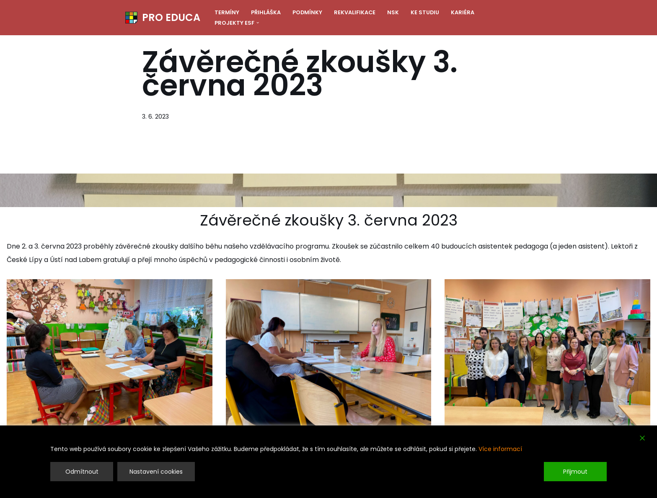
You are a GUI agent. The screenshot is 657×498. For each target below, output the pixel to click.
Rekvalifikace (354, 12)
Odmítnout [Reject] (81, 471)
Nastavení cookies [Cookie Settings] (156, 471)
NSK (393, 12)
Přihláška (266, 12)
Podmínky (307, 12)
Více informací (500, 449)
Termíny (227, 12)
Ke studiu (425, 12)
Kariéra (462, 12)
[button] (257, 22)
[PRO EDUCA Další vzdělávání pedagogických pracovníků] (162, 18)
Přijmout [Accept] (575, 471)
